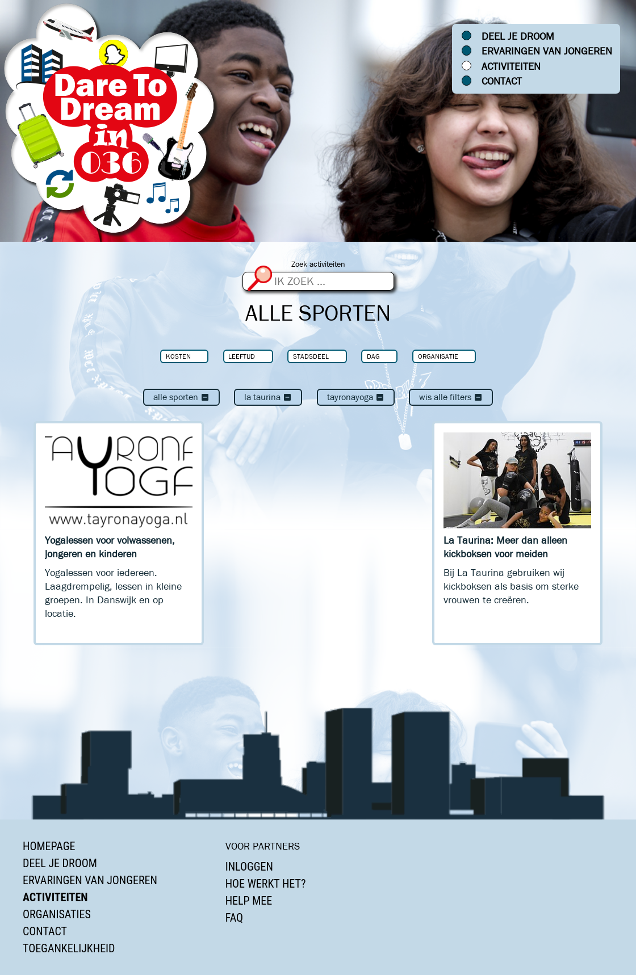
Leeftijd (241, 356)
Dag (373, 356)
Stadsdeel (311, 356)
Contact (502, 81)
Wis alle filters (451, 397)
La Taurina (268, 397)
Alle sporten (181, 397)
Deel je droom (518, 36)
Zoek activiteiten (318, 264)
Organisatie (438, 356)
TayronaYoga (355, 397)
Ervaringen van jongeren (547, 51)
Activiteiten (511, 66)
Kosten (178, 356)
